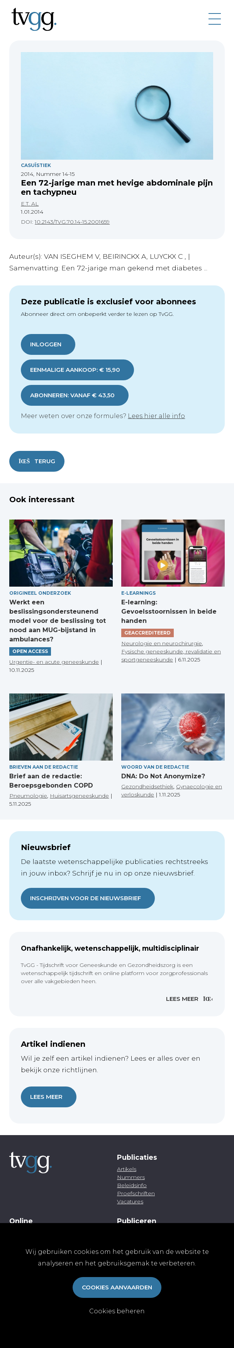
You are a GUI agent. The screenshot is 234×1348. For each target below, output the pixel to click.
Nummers (131, 1177)
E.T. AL (30, 203)
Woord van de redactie (155, 767)
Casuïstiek (36, 165)
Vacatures (130, 1201)
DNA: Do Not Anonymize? (163, 776)
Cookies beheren (117, 1311)
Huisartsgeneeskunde (79, 795)
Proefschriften (136, 1193)
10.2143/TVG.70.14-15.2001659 (72, 221)
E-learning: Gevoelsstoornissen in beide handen (169, 611)
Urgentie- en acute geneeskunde (54, 661)
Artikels (126, 1169)
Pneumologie (28, 795)
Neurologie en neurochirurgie (161, 643)
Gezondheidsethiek (147, 786)
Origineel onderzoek (40, 593)
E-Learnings (138, 593)
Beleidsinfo (132, 1185)
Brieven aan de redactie (43, 767)
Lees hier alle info (156, 416)
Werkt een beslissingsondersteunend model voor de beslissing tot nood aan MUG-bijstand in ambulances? (57, 621)
